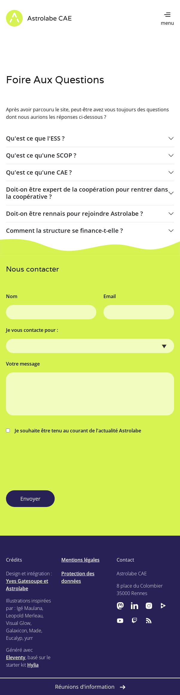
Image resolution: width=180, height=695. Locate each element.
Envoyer (30, 498)
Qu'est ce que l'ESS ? (35, 138)
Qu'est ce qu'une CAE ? (39, 172)
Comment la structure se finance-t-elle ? (64, 230)
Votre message (23, 363)
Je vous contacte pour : (32, 330)
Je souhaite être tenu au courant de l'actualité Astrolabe (73, 430)
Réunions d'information (90, 686)
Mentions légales (80, 560)
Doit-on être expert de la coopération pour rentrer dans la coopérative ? (87, 193)
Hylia (33, 665)
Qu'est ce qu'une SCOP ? (41, 155)
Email (109, 296)
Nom (11, 296)
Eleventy (15, 657)
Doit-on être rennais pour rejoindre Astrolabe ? (74, 213)
